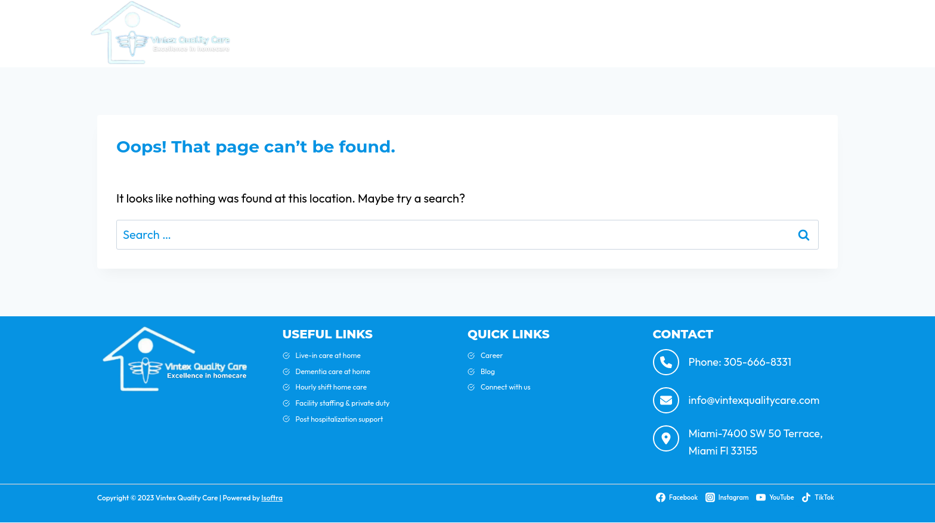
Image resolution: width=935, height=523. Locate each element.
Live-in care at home (328, 355)
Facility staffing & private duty (343, 403)
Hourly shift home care (331, 386)
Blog (576, 33)
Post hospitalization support (339, 419)
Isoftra (272, 497)
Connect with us (506, 386)
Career (492, 355)
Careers (824, 33)
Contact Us (764, 33)
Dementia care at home (333, 371)
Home (470, 33)
